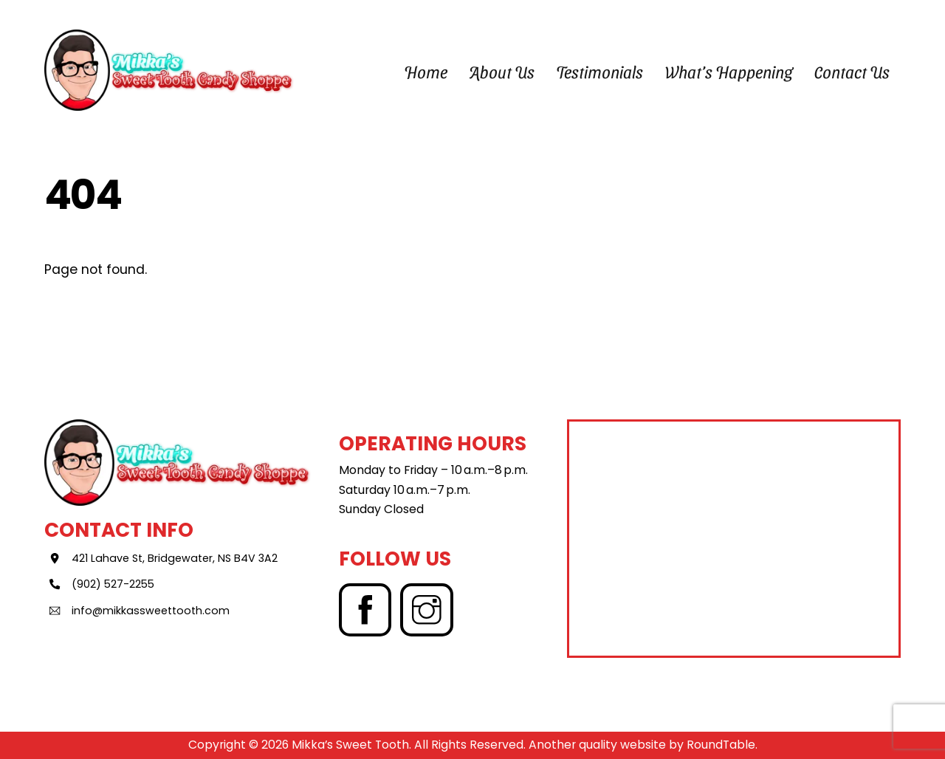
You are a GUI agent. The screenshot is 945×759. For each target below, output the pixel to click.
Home (425, 71)
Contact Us (852, 71)
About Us (502, 71)
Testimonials (599, 71)
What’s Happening (729, 71)
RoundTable (721, 744)
